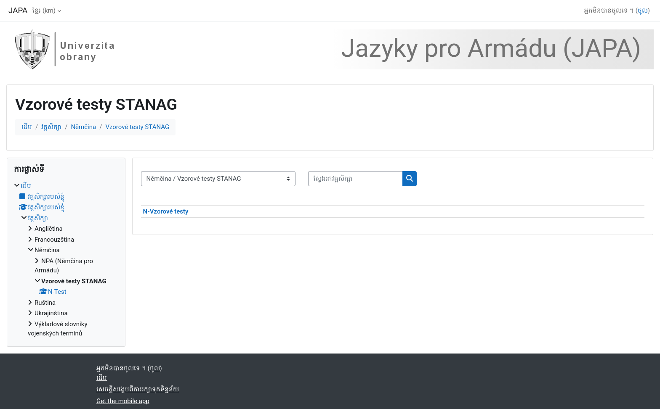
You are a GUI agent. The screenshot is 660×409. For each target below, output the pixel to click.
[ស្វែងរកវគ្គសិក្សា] (355, 179)
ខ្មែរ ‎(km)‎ (44, 10)
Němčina (83, 127)
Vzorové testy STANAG (137, 127)
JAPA (17, 10)
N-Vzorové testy (166, 211)
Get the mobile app (122, 401)
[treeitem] (66, 259)
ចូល (643, 10)
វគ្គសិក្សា (51, 127)
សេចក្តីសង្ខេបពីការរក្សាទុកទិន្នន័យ (137, 389)
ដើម (26, 127)
